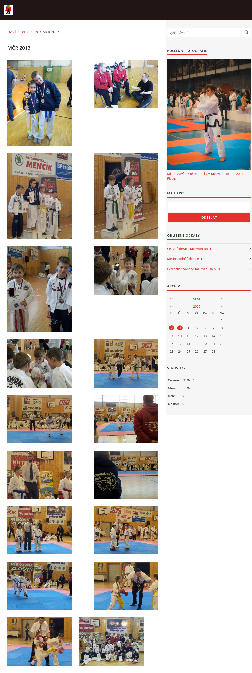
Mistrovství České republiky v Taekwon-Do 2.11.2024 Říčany (205, 176)
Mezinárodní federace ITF (185, 258)
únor (196, 298)
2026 (196, 306)
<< (171, 298)
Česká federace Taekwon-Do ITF (190, 248)
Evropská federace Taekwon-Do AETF (194, 269)
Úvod (11, 31)
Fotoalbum (29, 31)
